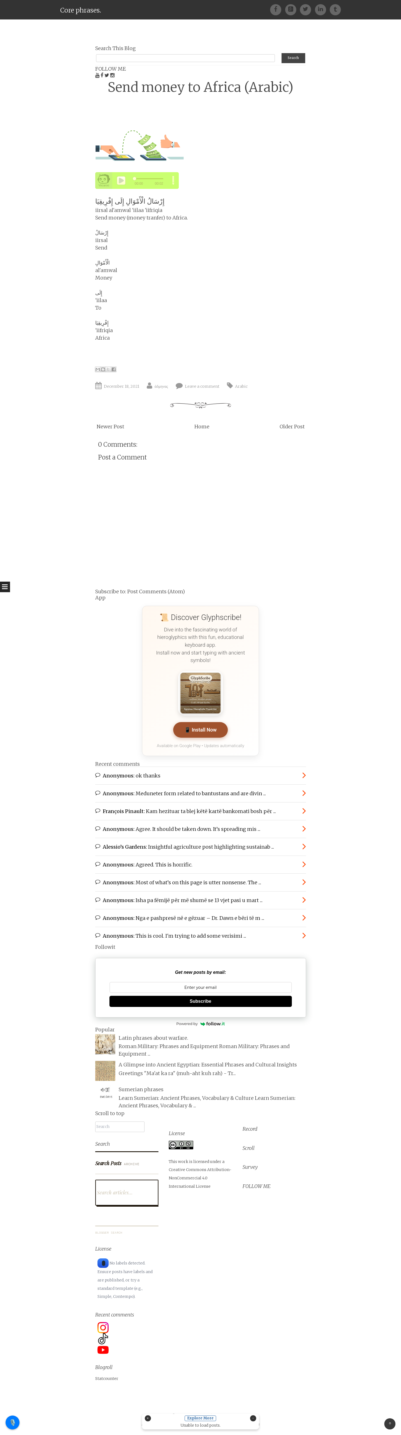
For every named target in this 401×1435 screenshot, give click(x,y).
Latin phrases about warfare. (153, 1036)
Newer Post (110, 424)
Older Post (292, 424)
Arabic (241, 383)
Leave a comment (202, 383)
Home (201, 424)
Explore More (200, 1418)
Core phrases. (80, 10)
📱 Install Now (200, 728)
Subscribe (200, 999)
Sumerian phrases (141, 1088)
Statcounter (106, 1376)
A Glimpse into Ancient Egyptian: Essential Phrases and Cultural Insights (208, 1063)
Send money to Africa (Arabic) (201, 84)
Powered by (200, 1022)
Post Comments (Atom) (156, 589)
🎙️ (12, 1422)
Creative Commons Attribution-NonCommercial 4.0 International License (200, 1176)
